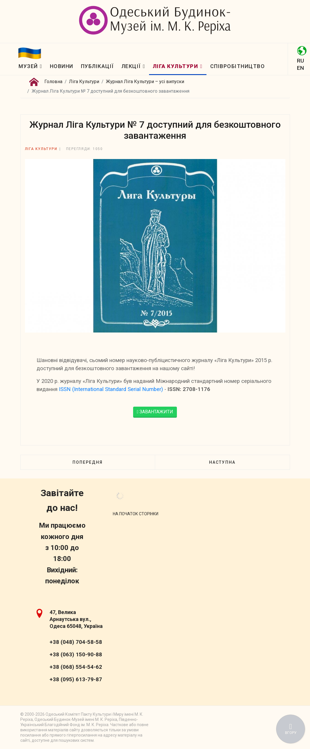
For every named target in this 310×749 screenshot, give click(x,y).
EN (300, 68)
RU (300, 60)
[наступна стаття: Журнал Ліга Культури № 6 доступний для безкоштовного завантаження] (222, 462)
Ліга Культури (175, 66)
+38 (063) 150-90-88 (76, 654)
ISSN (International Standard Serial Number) (111, 389)
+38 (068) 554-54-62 (76, 667)
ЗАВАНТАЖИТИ (155, 411)
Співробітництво (237, 66)
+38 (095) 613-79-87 (76, 679)
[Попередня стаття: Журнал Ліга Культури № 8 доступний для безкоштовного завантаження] (87, 462)
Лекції (131, 66)
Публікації (97, 66)
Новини (61, 66)
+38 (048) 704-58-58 (76, 642)
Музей (28, 66)
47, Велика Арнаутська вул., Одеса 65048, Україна (76, 619)
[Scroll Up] (135, 513)
